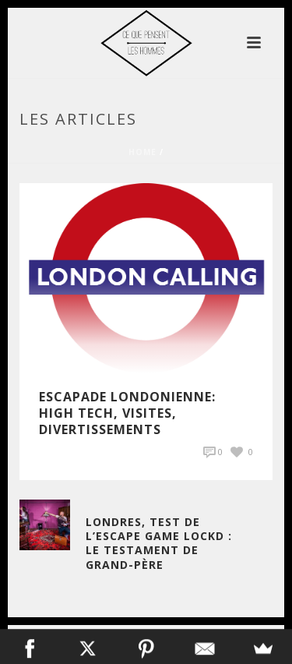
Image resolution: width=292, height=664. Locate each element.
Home (142, 152)
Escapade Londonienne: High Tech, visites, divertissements (127, 413)
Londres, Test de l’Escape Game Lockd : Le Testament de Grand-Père (159, 543)
